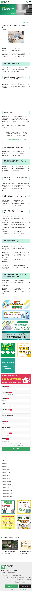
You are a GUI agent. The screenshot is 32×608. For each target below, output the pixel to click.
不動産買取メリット (6, 478)
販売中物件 (11, 581)
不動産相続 (4, 463)
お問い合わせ (25, 586)
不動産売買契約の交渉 (7, 496)
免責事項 (23, 582)
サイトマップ (28, 582)
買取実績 (24, 579)
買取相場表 (28, 579)
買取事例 (19, 579)
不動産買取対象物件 (6, 484)
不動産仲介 (5, 29)
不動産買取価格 (5, 475)
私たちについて (14, 577)
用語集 (20, 581)
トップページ (8, 577)
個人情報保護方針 (14, 445)
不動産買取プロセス (6, 472)
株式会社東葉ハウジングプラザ (13, 264)
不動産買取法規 (5, 487)
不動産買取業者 (5, 469)
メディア (16, 581)
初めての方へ (22, 577)
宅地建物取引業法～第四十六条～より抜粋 (17, 139)
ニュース (29, 581)
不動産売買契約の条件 (7, 490)
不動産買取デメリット (7, 481)
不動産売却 (4, 466)
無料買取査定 (11, 586)
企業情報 (25, 581)
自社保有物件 (28, 577)
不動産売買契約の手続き (7, 493)
